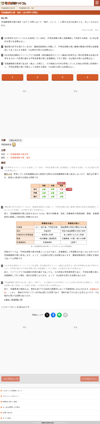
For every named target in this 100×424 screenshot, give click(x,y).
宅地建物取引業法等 (8, 8)
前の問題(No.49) (11, 378)
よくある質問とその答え (11, 407)
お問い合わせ (7, 412)
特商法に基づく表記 (10, 401)
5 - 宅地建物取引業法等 (17, 154)
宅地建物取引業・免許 (26, 8)
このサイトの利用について (12, 390)
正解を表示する (15, 140)
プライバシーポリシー (11, 396)
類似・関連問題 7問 (14, 300)
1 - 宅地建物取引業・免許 (18, 157)
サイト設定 (7, 418)
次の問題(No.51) (89, 378)
